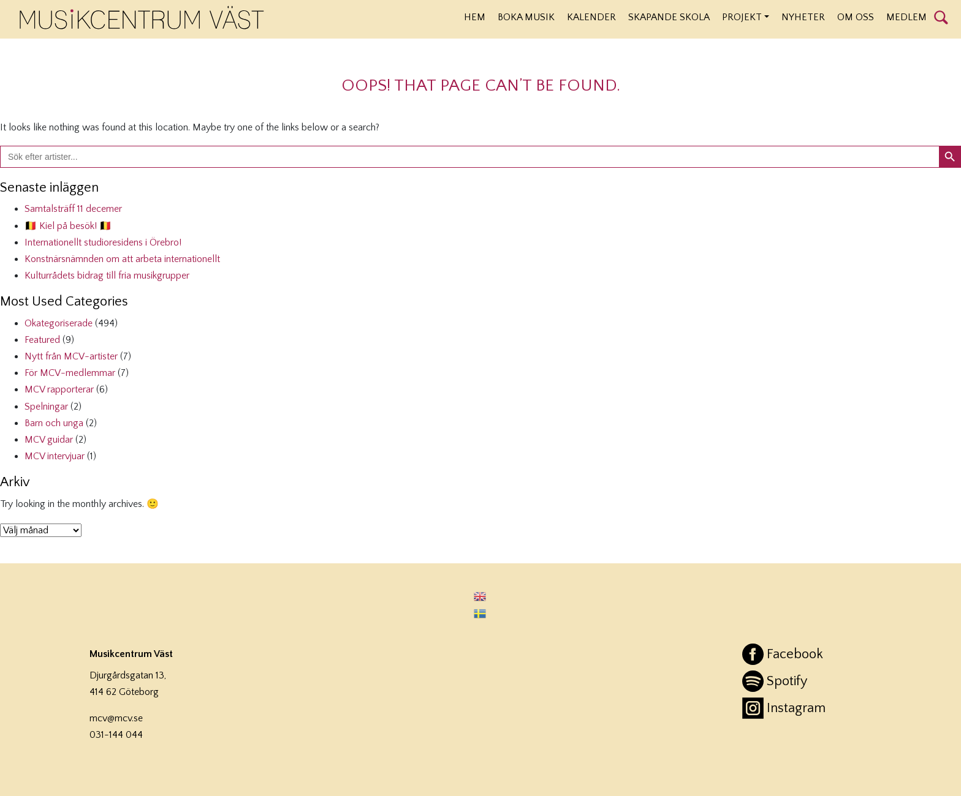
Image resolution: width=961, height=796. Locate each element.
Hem (474, 17)
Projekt (742, 17)
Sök (941, 16)
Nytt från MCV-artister (71, 356)
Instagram (796, 708)
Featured (42, 339)
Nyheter (803, 17)
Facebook (795, 654)
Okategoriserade (59, 323)
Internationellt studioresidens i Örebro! (103, 242)
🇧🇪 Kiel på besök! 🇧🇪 (68, 225)
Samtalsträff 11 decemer (73, 208)
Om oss (855, 17)
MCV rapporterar (59, 389)
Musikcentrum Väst (142, 18)
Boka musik (526, 17)
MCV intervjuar (55, 456)
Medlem (906, 17)
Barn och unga (54, 423)
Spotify (787, 681)
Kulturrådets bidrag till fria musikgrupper (107, 275)
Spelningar (46, 406)
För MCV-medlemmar (70, 372)
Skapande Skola (669, 17)
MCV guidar (49, 439)
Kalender (591, 17)
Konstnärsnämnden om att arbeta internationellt (122, 259)
